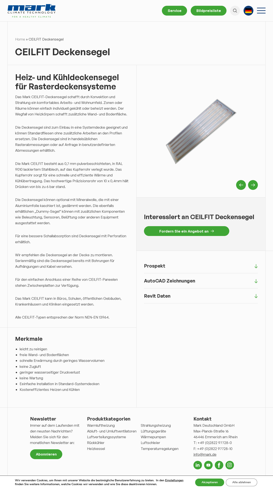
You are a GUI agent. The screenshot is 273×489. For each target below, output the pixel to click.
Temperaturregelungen (160, 448)
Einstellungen (174, 480)
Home (20, 39)
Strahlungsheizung (156, 425)
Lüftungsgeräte (153, 431)
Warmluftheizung (101, 425)
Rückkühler (96, 442)
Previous (241, 185)
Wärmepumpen (153, 437)
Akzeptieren (210, 482)
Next (253, 185)
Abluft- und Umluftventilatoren (111, 431)
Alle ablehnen (241, 482)
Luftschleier (150, 442)
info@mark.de (204, 454)
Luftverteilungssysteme (106, 437)
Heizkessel (96, 448)
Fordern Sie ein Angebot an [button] (186, 231)
